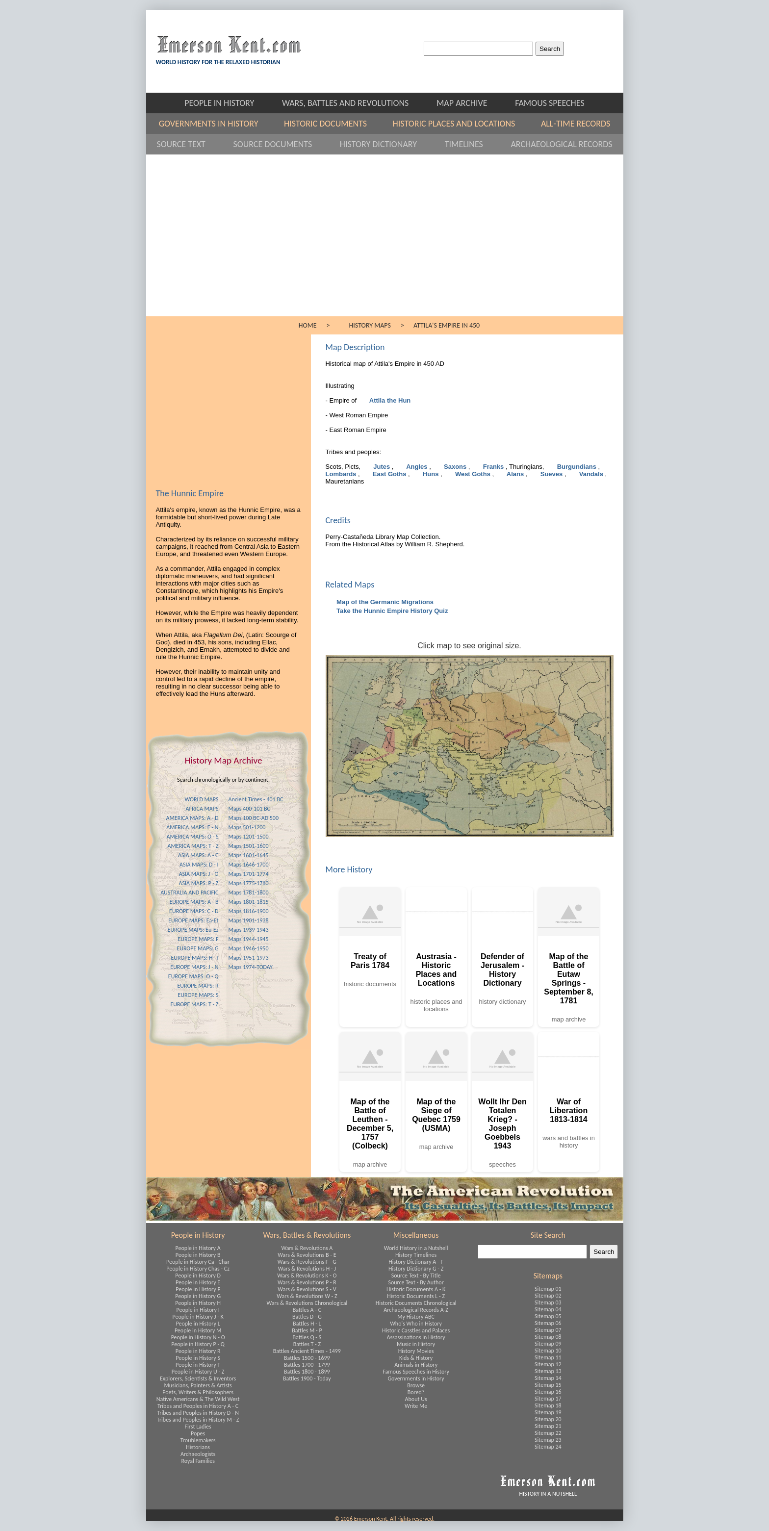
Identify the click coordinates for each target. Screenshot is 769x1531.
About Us (416, 1399)
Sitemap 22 (548, 1432)
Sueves (551, 474)
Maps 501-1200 (247, 827)
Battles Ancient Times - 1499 (307, 1351)
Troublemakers (198, 1440)
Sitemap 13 (548, 1371)
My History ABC (416, 1316)
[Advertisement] (384, 242)
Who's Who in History (416, 1323)
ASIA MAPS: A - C (198, 855)
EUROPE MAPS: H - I (194, 957)
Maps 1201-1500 (249, 836)
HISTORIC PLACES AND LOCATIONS (462, 123)
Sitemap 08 (548, 1336)
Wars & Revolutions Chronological (307, 1303)
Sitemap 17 (548, 1398)
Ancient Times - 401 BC (256, 799)
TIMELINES (473, 144)
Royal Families (197, 1460)
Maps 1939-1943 (249, 929)
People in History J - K (197, 1316)
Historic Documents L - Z (416, 1296)
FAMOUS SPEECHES (550, 103)
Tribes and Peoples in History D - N (198, 1412)
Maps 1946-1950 (249, 948)
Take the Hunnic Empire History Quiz (391, 610)
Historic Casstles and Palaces (416, 1330)
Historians (198, 1447)
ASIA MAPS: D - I (198, 864)
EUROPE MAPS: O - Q (193, 976)
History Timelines (415, 1254)
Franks (493, 466)
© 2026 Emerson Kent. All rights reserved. (384, 1518)
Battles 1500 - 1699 (307, 1357)
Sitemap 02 (548, 1295)
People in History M (198, 1330)
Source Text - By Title (416, 1275)
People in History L (198, 1323)
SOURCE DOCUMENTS (281, 144)
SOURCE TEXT (189, 144)
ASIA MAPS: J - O (199, 873)
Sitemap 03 (548, 1302)
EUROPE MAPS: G (197, 948)
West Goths (472, 474)
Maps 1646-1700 (249, 864)
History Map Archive (223, 760)
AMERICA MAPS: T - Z (192, 845)
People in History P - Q (198, 1344)
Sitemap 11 (548, 1357)
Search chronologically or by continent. (223, 779)
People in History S (198, 1357)
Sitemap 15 (548, 1384)
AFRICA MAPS (202, 808)
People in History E (198, 1282)
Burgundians (576, 466)
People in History (198, 1235)
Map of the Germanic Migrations (384, 602)
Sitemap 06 (548, 1323)
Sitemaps (548, 1275)
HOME (308, 325)
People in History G (198, 1296)
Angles (417, 466)
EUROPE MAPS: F (198, 939)
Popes (198, 1433)
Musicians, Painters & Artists (198, 1385)
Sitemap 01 (548, 1288)
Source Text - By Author (415, 1282)
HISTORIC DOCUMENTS (333, 123)
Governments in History (416, 1378)
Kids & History (416, 1357)
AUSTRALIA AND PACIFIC (189, 892)
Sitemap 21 (548, 1426)
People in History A (198, 1248)
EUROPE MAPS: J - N (194, 967)
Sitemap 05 (548, 1316)
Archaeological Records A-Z (416, 1309)
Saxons (455, 466)
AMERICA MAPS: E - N (192, 827)
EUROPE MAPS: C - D (193, 911)
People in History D (198, 1275)
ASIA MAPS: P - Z (199, 883)
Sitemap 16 (548, 1391)
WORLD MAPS (201, 799)
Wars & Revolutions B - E (307, 1254)
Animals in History (415, 1364)
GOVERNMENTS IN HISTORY (216, 123)
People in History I (198, 1309)
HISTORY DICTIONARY (387, 144)
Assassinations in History (415, 1337)
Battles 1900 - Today (307, 1378)
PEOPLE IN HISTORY (228, 103)
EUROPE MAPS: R (197, 985)
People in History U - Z (198, 1371)
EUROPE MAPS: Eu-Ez (193, 929)
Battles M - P (307, 1330)
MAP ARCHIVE (470, 103)
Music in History (416, 1344)
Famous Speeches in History (416, 1371)
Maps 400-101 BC (249, 808)
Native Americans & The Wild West (198, 1399)
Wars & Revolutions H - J (307, 1268)
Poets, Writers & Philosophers (197, 1392)
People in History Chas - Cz (198, 1268)
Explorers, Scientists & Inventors (198, 1378)
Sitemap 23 (548, 1439)
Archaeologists (197, 1454)
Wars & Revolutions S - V (307, 1289)
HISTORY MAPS (370, 325)
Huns (430, 474)
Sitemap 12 (548, 1364)
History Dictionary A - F (415, 1261)
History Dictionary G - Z (415, 1268)
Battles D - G (307, 1316)
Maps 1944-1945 (249, 939)
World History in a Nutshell (416, 1248)
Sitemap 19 (548, 1412)
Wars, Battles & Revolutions (307, 1235)
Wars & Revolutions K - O (306, 1275)
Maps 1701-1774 (249, 873)
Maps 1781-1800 (249, 892)
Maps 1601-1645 (249, 855)
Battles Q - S (307, 1337)
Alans (515, 474)
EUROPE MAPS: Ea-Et (193, 920)
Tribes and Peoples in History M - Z (198, 1419)
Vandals (591, 474)
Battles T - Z (307, 1344)
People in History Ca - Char (198, 1261)
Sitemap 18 (548, 1405)
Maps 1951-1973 (249, 957)
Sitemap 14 (548, 1378)
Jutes (382, 466)
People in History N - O (198, 1337)
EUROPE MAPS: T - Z (194, 1004)
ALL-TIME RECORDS (575, 123)
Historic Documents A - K (415, 1289)
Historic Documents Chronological (416, 1303)
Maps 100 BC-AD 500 (254, 818)
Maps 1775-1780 (249, 883)
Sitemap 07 (548, 1330)
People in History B (198, 1254)
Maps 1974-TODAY (251, 967)
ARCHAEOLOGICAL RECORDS (561, 144)
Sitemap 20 (548, 1419)
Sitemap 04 (548, 1309)
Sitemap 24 (548, 1446)
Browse (416, 1385)
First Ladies (198, 1426)
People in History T (198, 1364)
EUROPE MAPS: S (198, 995)
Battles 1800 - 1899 (307, 1371)
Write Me (416, 1406)
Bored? (416, 1392)
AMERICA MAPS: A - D (192, 818)
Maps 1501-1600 (249, 845)
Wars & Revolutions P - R (307, 1282)
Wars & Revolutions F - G (307, 1261)
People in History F (198, 1289)
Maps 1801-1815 (249, 901)
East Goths (389, 474)
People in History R (198, 1351)
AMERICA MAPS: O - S (192, 836)
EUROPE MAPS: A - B (193, 901)
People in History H (198, 1303)
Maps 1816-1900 (249, 911)
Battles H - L (307, 1323)
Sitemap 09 (548, 1343)
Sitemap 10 (548, 1350)
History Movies (416, 1351)
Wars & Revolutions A (307, 1248)
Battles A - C (307, 1309)
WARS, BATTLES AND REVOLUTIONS (354, 103)
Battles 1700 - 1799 (307, 1364)
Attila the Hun (389, 400)
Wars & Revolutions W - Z (307, 1296)
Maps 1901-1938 (249, 920)
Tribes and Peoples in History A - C (197, 1406)
